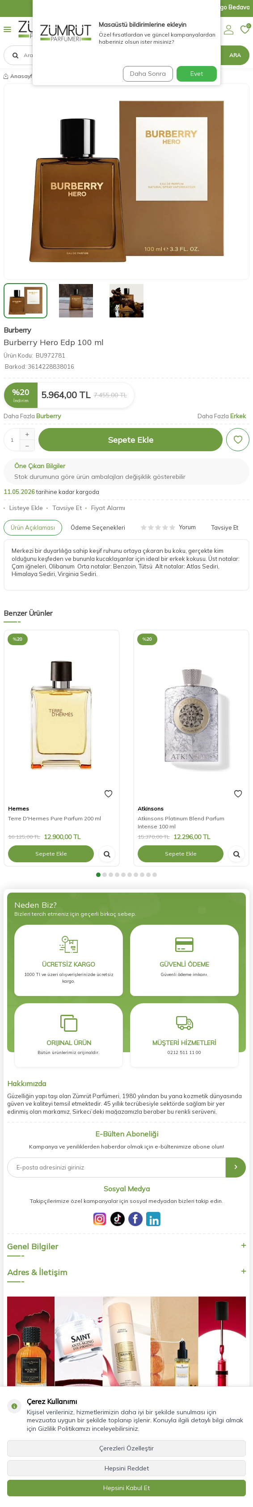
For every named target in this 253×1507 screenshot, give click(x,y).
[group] (126, 181)
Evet (196, 74)
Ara (235, 55)
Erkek (238, 416)
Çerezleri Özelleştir (126, 1448)
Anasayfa (20, 76)
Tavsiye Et (64, 508)
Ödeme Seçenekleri (98, 527)
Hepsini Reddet (127, 1468)
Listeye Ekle (23, 508)
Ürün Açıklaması (33, 527)
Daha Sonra (148, 74)
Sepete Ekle (130, 440)
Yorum (168, 527)
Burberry (17, 329)
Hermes (18, 808)
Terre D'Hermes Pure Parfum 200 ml (54, 818)
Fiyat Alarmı (105, 508)
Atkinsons (151, 808)
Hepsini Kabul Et (126, 1488)
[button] (98, 875)
